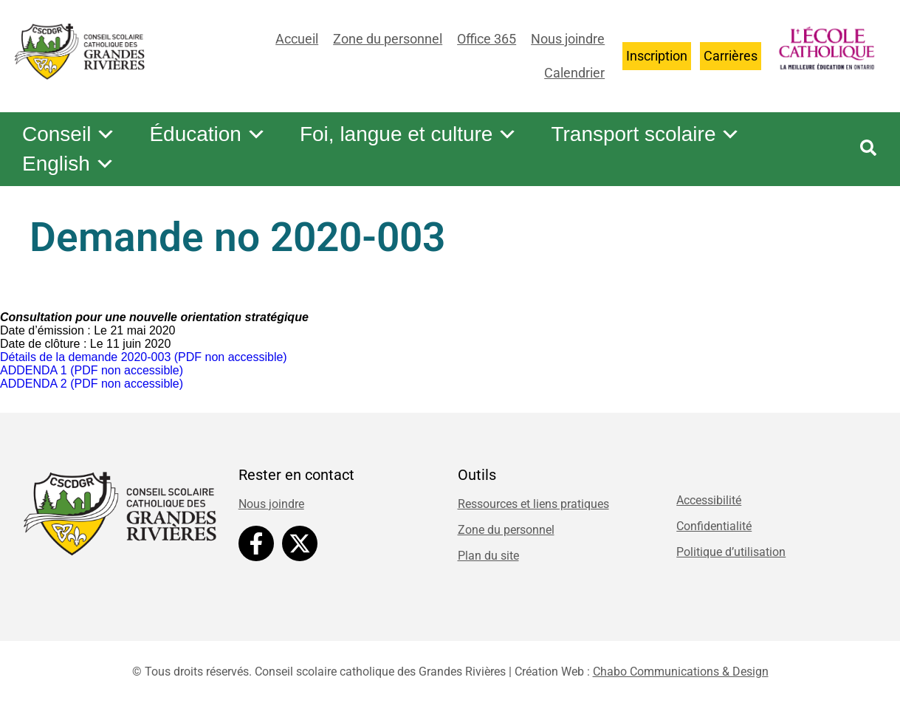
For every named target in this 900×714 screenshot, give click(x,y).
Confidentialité (714, 526)
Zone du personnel (387, 39)
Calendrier (574, 72)
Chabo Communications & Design (681, 672)
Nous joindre (568, 39)
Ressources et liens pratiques (533, 504)
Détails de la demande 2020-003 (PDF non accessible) (143, 357)
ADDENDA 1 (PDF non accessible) (91, 370)
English (68, 164)
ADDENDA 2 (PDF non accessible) (91, 383)
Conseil (69, 134)
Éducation (208, 134)
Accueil (296, 39)
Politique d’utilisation (731, 552)
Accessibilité (708, 500)
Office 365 (486, 39)
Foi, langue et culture (409, 134)
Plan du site (488, 556)
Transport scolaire (646, 134)
